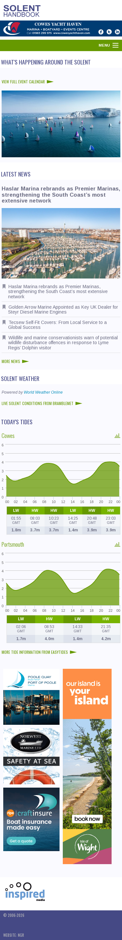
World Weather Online (43, 392)
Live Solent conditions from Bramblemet (42, 403)
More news (15, 361)
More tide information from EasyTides (39, 652)
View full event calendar (28, 81)
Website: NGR (13, 935)
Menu (104, 45)
